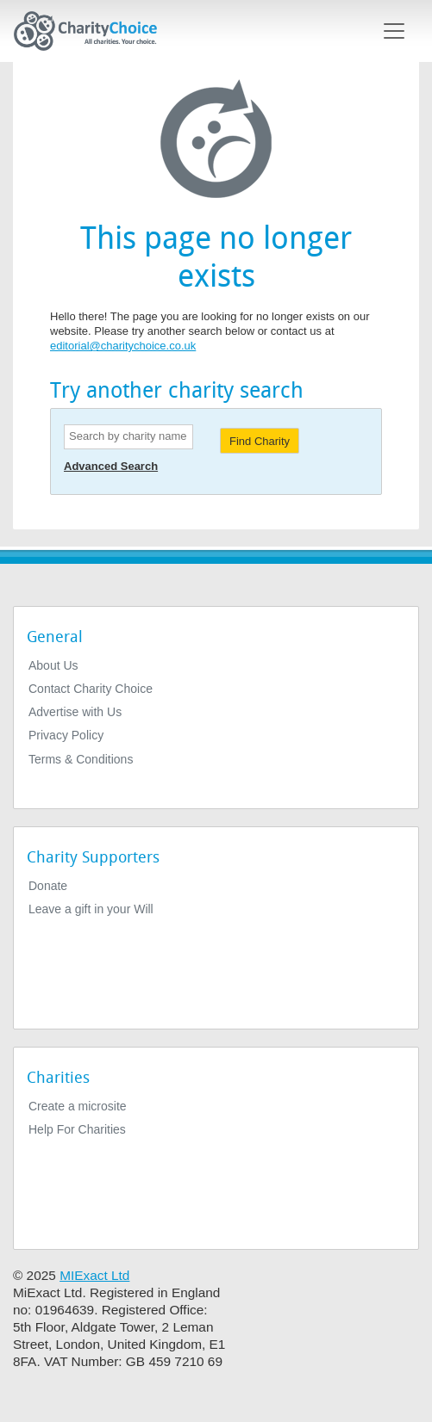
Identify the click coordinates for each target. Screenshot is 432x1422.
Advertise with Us (75, 712)
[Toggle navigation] (394, 31)
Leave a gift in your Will (90, 909)
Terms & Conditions (80, 759)
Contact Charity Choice (90, 689)
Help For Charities (77, 1129)
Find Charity (259, 441)
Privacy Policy (65, 735)
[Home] (92, 31)
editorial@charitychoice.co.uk (123, 345)
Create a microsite (77, 1106)
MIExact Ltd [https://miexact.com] (94, 1275)
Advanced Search (111, 466)
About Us (53, 665)
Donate (47, 886)
